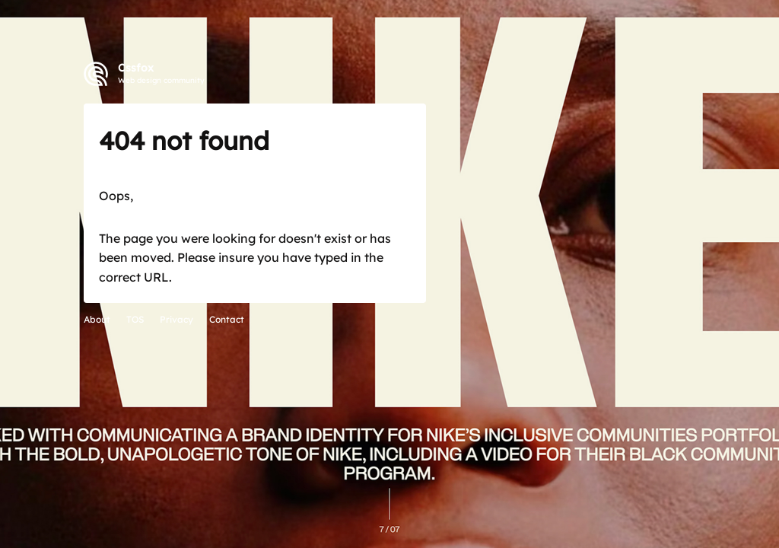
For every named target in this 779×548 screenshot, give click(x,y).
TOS (135, 319)
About (97, 319)
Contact (226, 319)
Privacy (176, 319)
